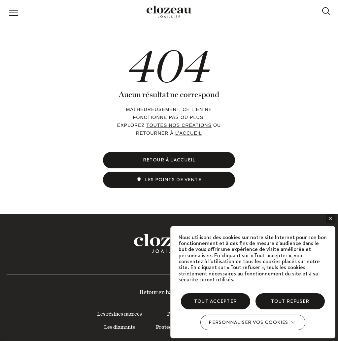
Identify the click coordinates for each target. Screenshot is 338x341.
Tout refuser (290, 301)
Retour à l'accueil (169, 159)
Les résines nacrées (119, 313)
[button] (13, 13)
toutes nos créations (179, 125)
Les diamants (119, 326)
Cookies (332, 218)
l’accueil (188, 133)
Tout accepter (215, 301)
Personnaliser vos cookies (248, 322)
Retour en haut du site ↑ (169, 292)
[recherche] (326, 11)
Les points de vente (169, 179)
